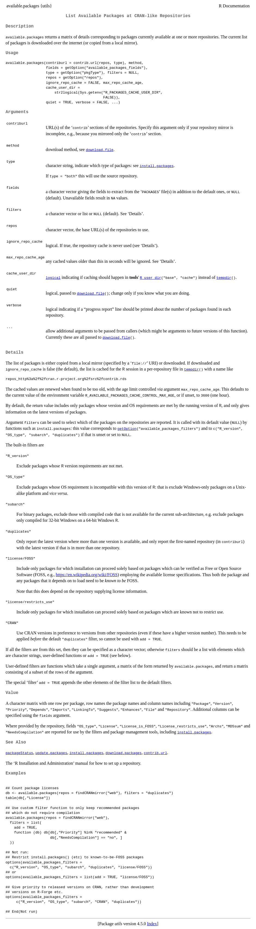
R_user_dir (150, 277)
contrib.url (155, 752)
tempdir (224, 277)
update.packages (51, 752)
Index (152, 923)
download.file (99, 149)
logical (53, 277)
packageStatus (19, 752)
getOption (126, 428)
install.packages (157, 165)
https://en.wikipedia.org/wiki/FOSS (87, 574)
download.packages (124, 752)
